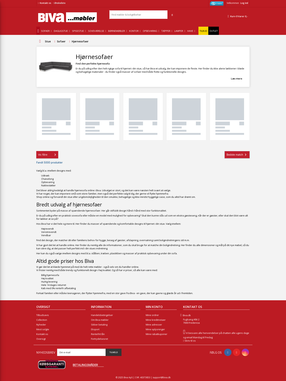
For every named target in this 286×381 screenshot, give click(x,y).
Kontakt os (45, 3)
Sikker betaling (99, 324)
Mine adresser (154, 324)
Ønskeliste (59, 3)
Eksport (95, 329)
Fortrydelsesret (99, 338)
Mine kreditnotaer (156, 319)
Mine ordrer (152, 315)
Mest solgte (42, 329)
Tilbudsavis (42, 315)
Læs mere (236, 78)
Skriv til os (190, 340)
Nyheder (41, 324)
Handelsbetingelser (102, 315)
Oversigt (41, 338)
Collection (41, 319)
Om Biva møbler (100, 319)
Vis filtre (47, 155)
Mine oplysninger (155, 329)
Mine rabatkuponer (156, 334)
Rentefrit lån (98, 334)
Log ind (244, 3)
